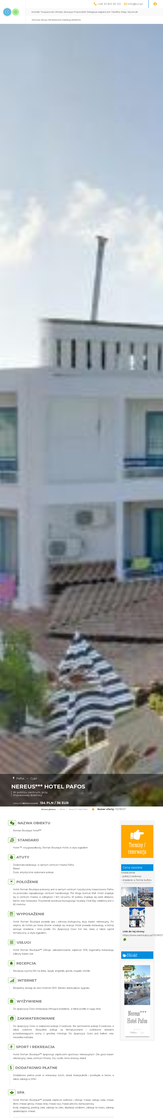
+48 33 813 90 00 (109, 4)
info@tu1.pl (135, 4)
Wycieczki (69, 20)
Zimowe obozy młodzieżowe (90, 20)
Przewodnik (111, 12)
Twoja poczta (79, 12)
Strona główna (48, 809)
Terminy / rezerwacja (137, 841)
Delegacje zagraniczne (130, 12)
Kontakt (68, 12)
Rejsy (155, 12)
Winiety (91, 12)
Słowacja (100, 12)
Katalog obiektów (114, 20)
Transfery (147, 12)
